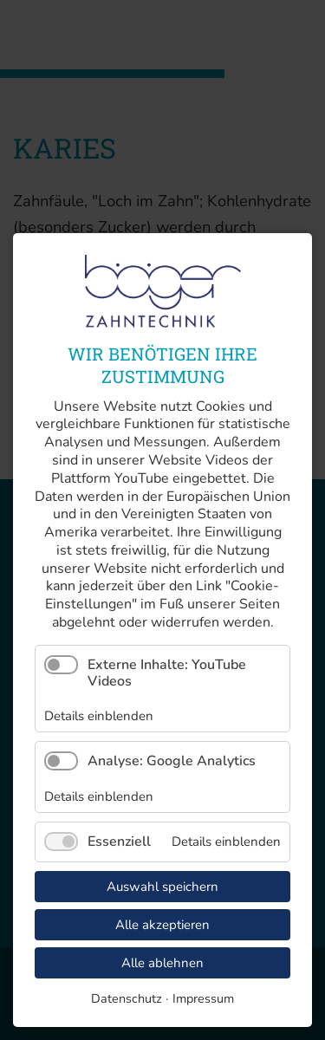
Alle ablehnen (162, 963)
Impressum (203, 998)
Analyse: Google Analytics (172, 760)
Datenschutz (126, 998)
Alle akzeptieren (162, 924)
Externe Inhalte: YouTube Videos (167, 673)
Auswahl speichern (162, 886)
